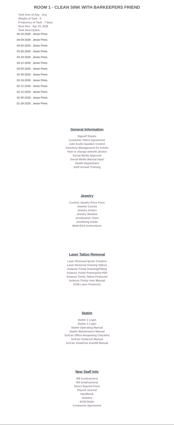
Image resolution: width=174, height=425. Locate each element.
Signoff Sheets (87, 136)
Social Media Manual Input (87, 159)
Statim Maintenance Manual (87, 331)
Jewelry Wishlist (87, 214)
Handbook (87, 393)
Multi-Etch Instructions (87, 225)
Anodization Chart (87, 218)
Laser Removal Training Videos (87, 265)
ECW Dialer (87, 401)
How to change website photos (87, 151)
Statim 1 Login (87, 319)
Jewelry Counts (87, 206)
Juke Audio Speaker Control (87, 143)
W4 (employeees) (87, 382)
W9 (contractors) (87, 378)
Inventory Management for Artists (87, 147)
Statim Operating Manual (87, 327)
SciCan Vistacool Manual (87, 339)
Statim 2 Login (87, 323)
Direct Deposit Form (87, 386)
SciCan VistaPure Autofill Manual (87, 343)
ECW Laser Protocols (87, 284)
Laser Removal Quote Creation (87, 261)
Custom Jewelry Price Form (87, 202)
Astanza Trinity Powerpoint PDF (87, 272)
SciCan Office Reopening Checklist (86, 335)
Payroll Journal (87, 390)
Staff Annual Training (87, 167)
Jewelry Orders (87, 210)
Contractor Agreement (87, 405)
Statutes (87, 397)
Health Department (87, 163)
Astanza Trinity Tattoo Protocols (87, 276)
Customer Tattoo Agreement (87, 140)
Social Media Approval (87, 155)
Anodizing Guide (87, 221)
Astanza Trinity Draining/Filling (87, 268)
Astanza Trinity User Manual (87, 280)
